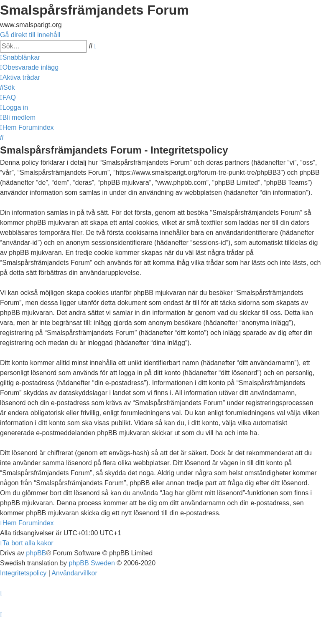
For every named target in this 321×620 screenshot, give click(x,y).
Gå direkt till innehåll (30, 34)
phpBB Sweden (92, 563)
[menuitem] (29, 67)
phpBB (36, 553)
